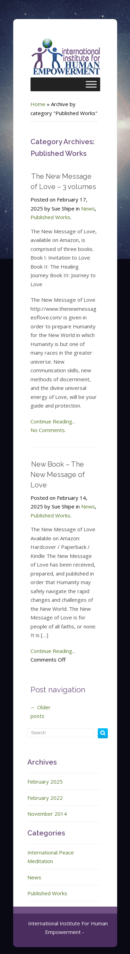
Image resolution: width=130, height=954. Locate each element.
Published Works (50, 217)
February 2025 (45, 781)
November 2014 (47, 813)
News (88, 208)
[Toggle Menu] (91, 84)
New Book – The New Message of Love (58, 474)
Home (38, 104)
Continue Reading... (53, 421)
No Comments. (48, 430)
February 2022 (45, 797)
